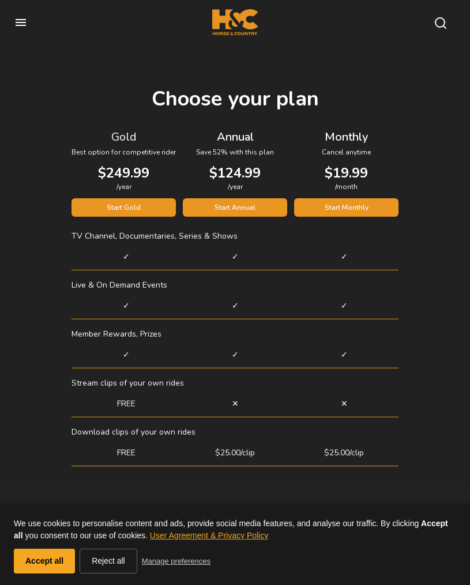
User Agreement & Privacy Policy (209, 535)
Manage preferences (176, 561)
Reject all (108, 560)
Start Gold (124, 207)
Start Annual (235, 207)
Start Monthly (347, 207)
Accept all (44, 560)
